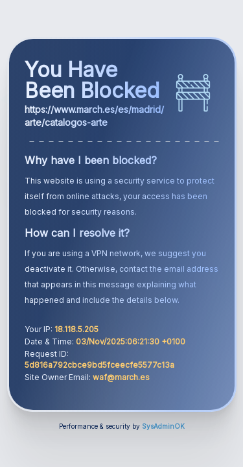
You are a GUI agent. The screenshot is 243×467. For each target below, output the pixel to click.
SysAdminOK (163, 426)
